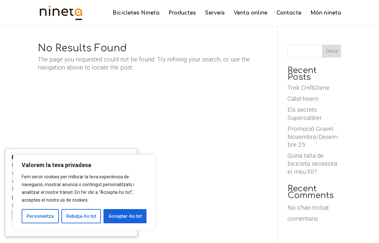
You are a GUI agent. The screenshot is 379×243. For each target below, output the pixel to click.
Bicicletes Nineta (136, 13)
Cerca (332, 51)
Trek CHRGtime (308, 87)
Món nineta (325, 13)
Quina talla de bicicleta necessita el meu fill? (312, 163)
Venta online (250, 13)
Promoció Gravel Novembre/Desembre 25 (312, 136)
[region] (84, 192)
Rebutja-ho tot (81, 216)
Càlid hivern (303, 98)
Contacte (288, 13)
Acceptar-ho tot (125, 216)
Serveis (215, 13)
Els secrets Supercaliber (304, 114)
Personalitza (40, 216)
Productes (182, 13)
